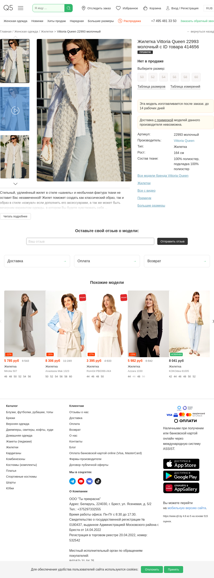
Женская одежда (15, 21)
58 (185, 77)
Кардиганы (13, 453)
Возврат (75, 429)
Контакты (75, 441)
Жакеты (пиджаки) (19, 441)
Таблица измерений (185, 86)
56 (174, 77)
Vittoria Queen (184, 140)
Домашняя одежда (19, 435)
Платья (11, 470)
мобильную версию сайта (187, 508)
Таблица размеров (151, 86)
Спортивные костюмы (21, 476)
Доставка (75, 418)
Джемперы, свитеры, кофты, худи (29, 429)
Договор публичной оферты (88, 464)
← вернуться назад (200, 31)
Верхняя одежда (17, 423)
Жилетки (12, 447)
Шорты (11, 482)
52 (153, 77)
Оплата (74, 423)
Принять (173, 569)
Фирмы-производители (85, 459)
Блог (72, 447)
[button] (15, 37)
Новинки (37, 21)
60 (196, 77)
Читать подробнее (15, 216)
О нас (73, 435)
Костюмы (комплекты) (21, 464)
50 (142, 77)
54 (164, 77)
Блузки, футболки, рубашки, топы (29, 412)
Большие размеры (101, 21)
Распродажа (129, 20)
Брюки (10, 418)
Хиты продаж (56, 21)
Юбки (10, 488)
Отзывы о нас (79, 412)
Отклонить (152, 569)
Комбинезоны (15, 459)
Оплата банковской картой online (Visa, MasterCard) (105, 453)
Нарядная (77, 21)
